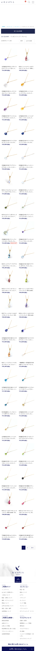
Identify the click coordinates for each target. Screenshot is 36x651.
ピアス (21, 595)
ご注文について (6, 595)
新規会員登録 (5, 620)
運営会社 (22, 626)
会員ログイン (5, 623)
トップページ (5, 589)
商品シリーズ (23, 592)
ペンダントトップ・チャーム (28, 26)
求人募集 (22, 631)
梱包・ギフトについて (7, 600)
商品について (5, 603)
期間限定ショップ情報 (25, 623)
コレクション (10, 26)
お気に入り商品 (6, 626)
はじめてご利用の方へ (7, 592)
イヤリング (23, 597)
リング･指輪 (23, 603)
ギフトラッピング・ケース (27, 611)
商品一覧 (22, 589)
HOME (3, 26)
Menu (33, 1)
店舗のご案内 (23, 620)
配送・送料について (7, 597)
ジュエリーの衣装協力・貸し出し (27, 634)
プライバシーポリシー (7, 631)
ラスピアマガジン (24, 628)
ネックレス (17, 26)
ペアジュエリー (24, 608)
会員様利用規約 (6, 634)
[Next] (32, 548)
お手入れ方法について (7, 605)
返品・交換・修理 (6, 608)
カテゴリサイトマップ (25, 638)
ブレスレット (23, 605)
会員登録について (6, 611)
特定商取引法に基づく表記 (9, 628)
